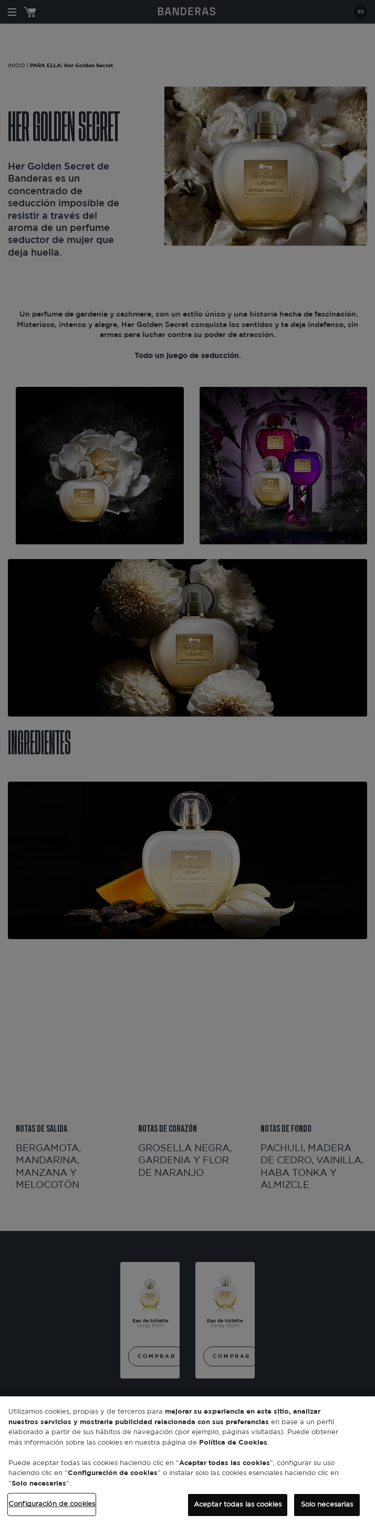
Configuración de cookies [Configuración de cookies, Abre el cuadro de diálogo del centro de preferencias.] (51, 1504)
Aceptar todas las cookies (238, 1504)
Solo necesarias (327, 1504)
